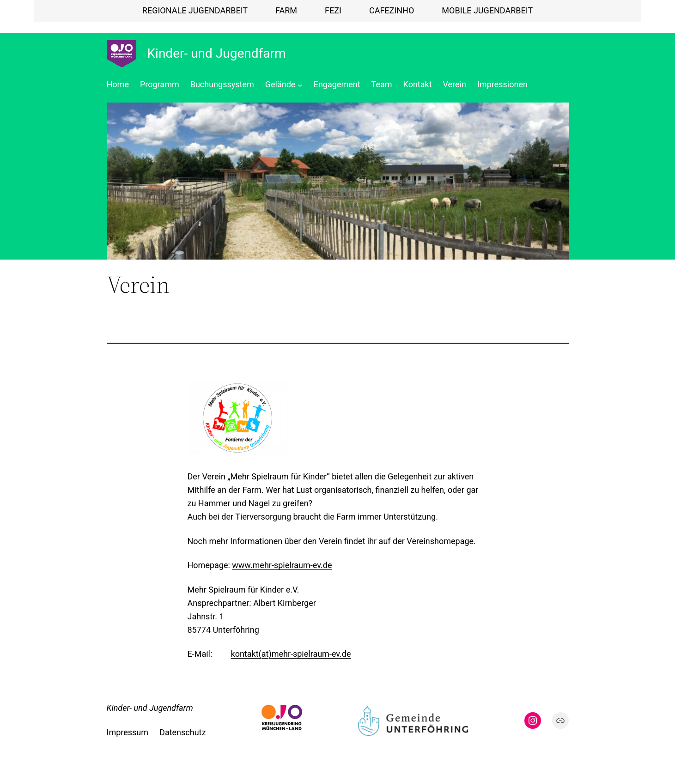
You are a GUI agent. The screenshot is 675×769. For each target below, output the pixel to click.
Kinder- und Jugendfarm (216, 53)
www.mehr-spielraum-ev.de (282, 565)
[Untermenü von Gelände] (300, 84)
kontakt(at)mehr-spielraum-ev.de (291, 654)
